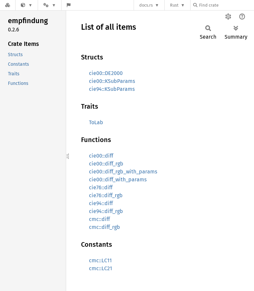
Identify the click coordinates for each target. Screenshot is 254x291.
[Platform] (49, 5)
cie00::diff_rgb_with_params (123, 171)
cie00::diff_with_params (118, 179)
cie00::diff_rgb (106, 164)
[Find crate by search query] (226, 5)
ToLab (96, 122)
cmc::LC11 (100, 260)
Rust (174, 5)
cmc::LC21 (100, 268)
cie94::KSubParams (112, 89)
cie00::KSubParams (112, 81)
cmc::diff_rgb (104, 227)
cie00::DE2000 (106, 73)
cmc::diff (99, 219)
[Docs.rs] (7, 5)
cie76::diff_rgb (106, 195)
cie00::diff (101, 156)
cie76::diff (100, 187)
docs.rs (146, 5)
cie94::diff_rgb (106, 211)
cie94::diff (101, 203)
